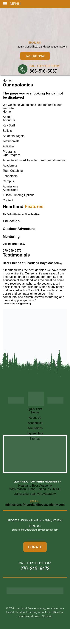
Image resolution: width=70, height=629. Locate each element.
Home (7, 80)
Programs (9, 151)
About (7, 116)
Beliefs (7, 130)
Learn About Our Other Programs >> (37, 481)
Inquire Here (35, 433)
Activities (9, 146)
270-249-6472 (12, 250)
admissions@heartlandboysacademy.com (42, 46)
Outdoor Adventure (19, 229)
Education (11, 221)
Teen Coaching (13, 170)
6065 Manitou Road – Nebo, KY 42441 (42, 520)
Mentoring (11, 237)
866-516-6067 (43, 70)
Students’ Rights (13, 136)
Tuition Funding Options (18, 195)
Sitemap (47, 616)
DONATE (35, 546)
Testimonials (11, 141)
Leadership (10, 176)
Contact (8, 200)
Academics (10, 165)
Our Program (11, 155)
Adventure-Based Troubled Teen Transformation (34, 160)
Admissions (10, 186)
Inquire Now (35, 56)
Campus (8, 181)
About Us (9, 120)
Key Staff (9, 125)
